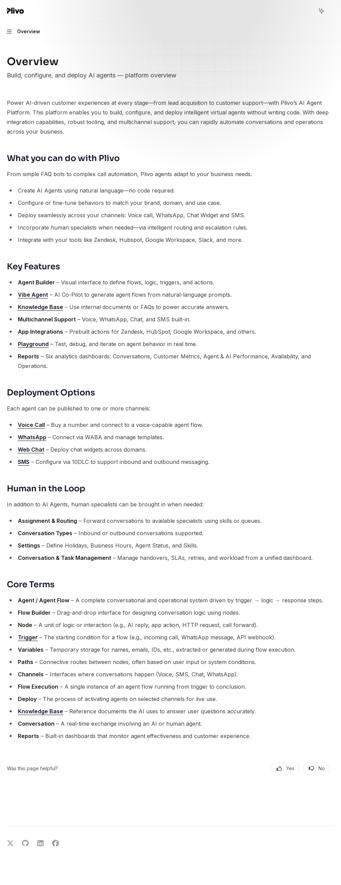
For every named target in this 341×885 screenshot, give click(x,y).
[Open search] (308, 10)
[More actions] (332, 11)
